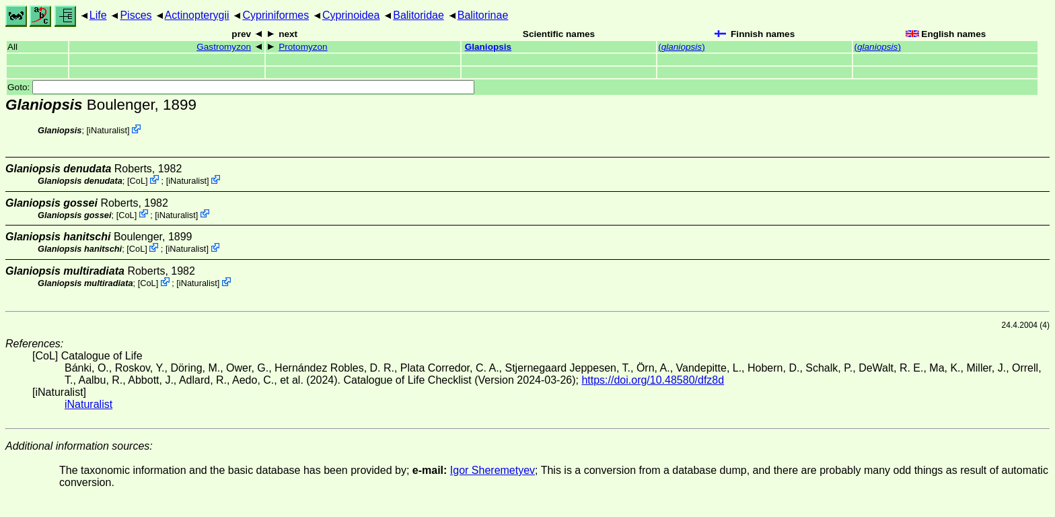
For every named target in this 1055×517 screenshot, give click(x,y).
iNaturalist (108, 130)
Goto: (240, 87)
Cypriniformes (275, 15)
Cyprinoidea (350, 15)
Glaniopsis (488, 47)
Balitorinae (483, 15)
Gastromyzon (223, 47)
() (681, 47)
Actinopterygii (197, 15)
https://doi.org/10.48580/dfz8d (652, 380)
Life (98, 15)
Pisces (135, 15)
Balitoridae (418, 15)
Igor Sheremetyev (492, 470)
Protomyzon (303, 47)
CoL (137, 181)
